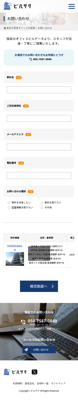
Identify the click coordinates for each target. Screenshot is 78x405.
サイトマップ (58, 383)
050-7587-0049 (42, 59)
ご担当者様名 (14, 105)
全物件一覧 (43, 383)
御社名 (10, 77)
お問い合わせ (40, 349)
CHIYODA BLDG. (15, 245)
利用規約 (17, 383)
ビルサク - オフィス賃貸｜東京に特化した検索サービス (17, 6)
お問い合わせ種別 (16, 191)
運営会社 (29, 383)
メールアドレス (15, 134)
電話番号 (11, 162)
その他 (46, 207)
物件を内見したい (19, 202)
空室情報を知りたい (20, 207)
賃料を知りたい (51, 202)
